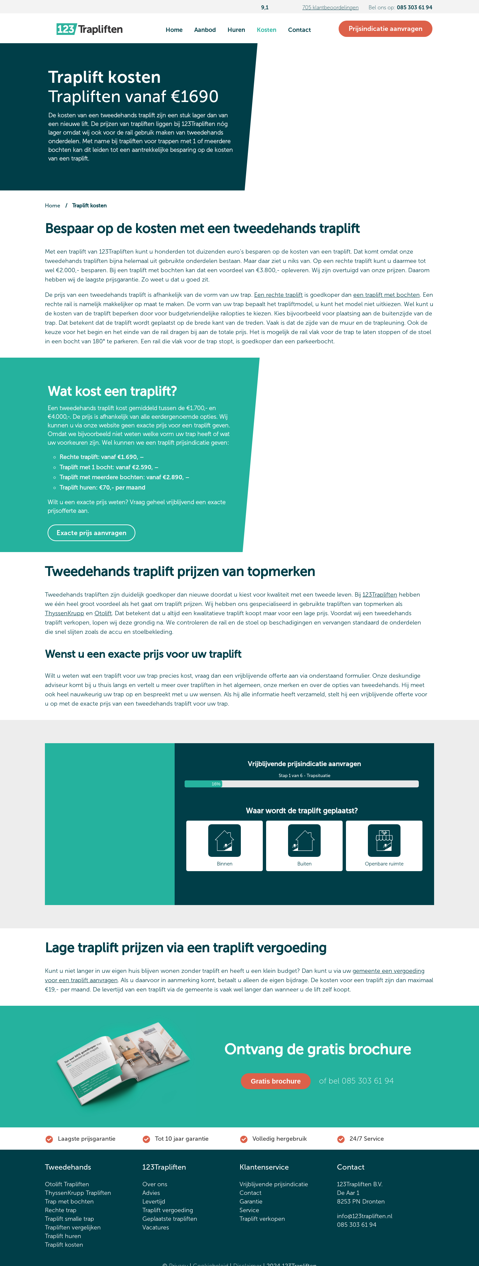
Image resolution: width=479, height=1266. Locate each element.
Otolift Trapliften (67, 1185)
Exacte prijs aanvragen (91, 533)
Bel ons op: (400, 7)
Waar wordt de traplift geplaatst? (302, 810)
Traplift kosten (64, 1246)
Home (174, 30)
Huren (236, 30)
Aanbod (205, 30)
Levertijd (153, 1203)
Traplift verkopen (262, 1220)
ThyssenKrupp (64, 613)
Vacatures (155, 1228)
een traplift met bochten (386, 294)
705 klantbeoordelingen (330, 7)
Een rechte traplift (278, 294)
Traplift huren (63, 1237)
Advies (151, 1194)
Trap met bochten (69, 1203)
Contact (299, 30)
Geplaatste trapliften (169, 1220)
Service (249, 1211)
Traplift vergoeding (167, 1211)
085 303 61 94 (357, 1226)
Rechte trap (61, 1211)
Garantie (251, 1203)
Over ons (154, 1185)
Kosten (266, 30)
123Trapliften (380, 594)
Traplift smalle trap (69, 1220)
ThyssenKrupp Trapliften (78, 1194)
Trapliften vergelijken (73, 1228)
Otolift (103, 613)
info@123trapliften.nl (364, 1217)
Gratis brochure (275, 1082)
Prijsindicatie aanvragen (385, 29)
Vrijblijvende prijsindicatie (274, 1185)
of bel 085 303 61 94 (356, 1082)
